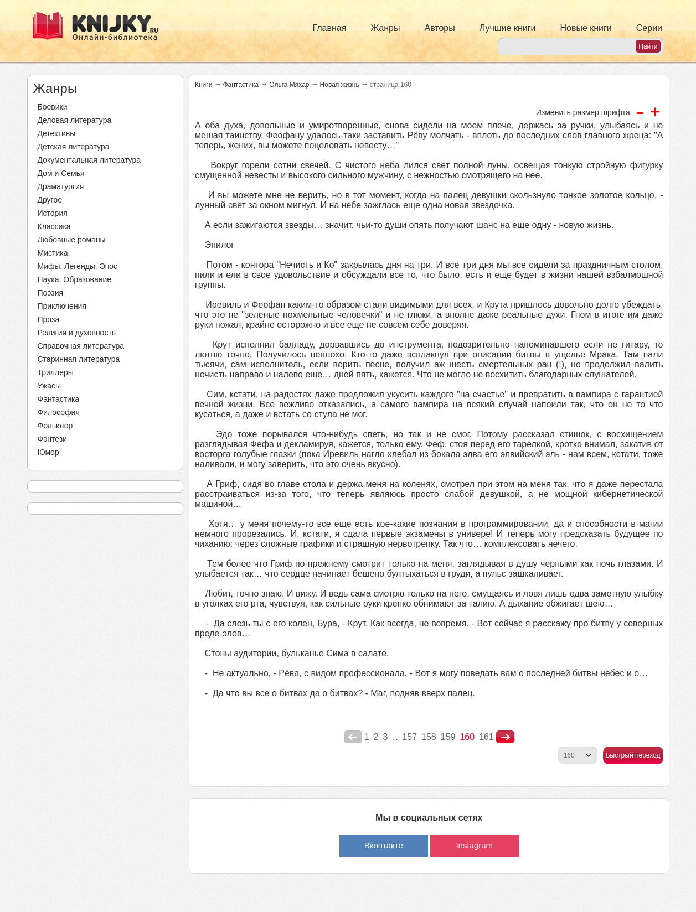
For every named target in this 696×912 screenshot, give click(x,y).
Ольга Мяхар (289, 85)
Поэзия (51, 292)
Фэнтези (53, 438)
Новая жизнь (339, 85)
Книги (203, 85)
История (53, 213)
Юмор (48, 452)
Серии (649, 28)
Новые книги (585, 28)
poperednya (353, 737)
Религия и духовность (77, 332)
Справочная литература (81, 345)
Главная (330, 28)
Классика (54, 226)
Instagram (474, 845)
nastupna (505, 737)
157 (409, 737)
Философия (59, 412)
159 (448, 737)
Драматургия (61, 186)
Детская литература (74, 146)
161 (486, 737)
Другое (50, 199)
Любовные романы (72, 239)
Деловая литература (75, 120)
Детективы (57, 133)
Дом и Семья (61, 173)
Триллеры (56, 372)
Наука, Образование (75, 279)
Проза (49, 319)
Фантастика (59, 399)
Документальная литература (89, 160)
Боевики (53, 106)
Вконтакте (383, 845)
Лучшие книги (508, 28)
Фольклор (55, 425)
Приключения (62, 306)
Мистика (53, 252)
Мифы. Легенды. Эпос (78, 266)
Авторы (440, 28)
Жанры (385, 28)
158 (428, 737)
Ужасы (49, 385)
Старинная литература (79, 359)
